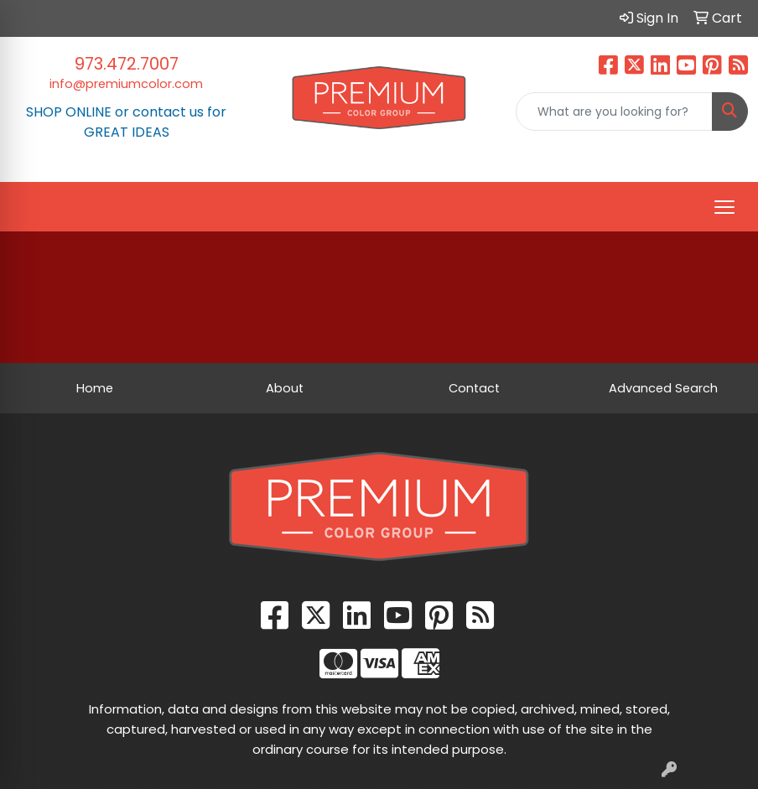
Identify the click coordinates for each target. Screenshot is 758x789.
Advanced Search (663, 388)
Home (94, 388)
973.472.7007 (127, 63)
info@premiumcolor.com (126, 83)
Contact (474, 388)
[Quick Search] (614, 111)
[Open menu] (724, 207)
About (285, 388)
